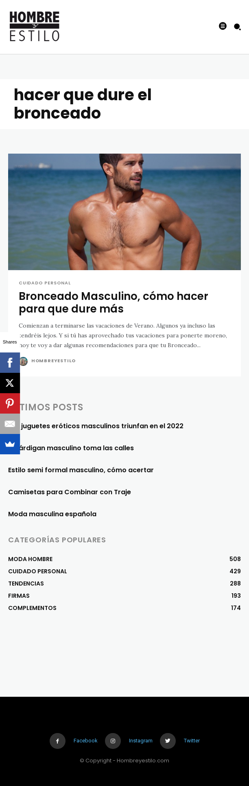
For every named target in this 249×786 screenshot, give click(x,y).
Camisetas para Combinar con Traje (69, 492)
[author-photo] (24, 361)
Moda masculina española (52, 514)
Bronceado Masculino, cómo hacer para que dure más (113, 302)
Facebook (86, 741)
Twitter (192, 741)
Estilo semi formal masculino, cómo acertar (81, 470)
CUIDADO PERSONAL (45, 283)
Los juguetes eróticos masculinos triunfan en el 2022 (95, 426)
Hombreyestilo (53, 360)
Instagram (141, 741)
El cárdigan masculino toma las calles (71, 448)
